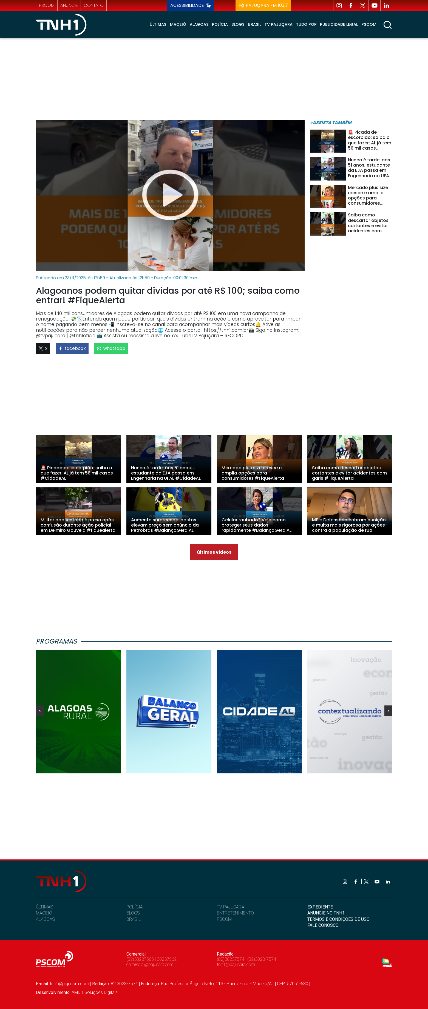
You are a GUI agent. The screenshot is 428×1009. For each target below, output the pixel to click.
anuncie (69, 5)
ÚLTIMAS (44, 907)
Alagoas (199, 24)
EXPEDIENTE (320, 907)
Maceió (178, 24)
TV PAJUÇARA (230, 907)
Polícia (220, 24)
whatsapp (111, 348)
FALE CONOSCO (323, 925)
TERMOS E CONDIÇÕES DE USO (338, 919)
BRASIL (133, 919)
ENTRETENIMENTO (235, 913)
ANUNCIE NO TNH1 (326, 913)
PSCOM (224, 919)
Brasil (254, 24)
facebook (72, 348)
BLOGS (133, 913)
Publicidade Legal (339, 24)
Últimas (158, 24)
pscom (47, 5)
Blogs (238, 24)
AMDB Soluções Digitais (95, 992)
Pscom (368, 24)
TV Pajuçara (279, 24)
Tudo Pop (306, 24)
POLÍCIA (134, 907)
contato (94, 5)
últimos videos (214, 552)
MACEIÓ (44, 913)
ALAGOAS (45, 919)
